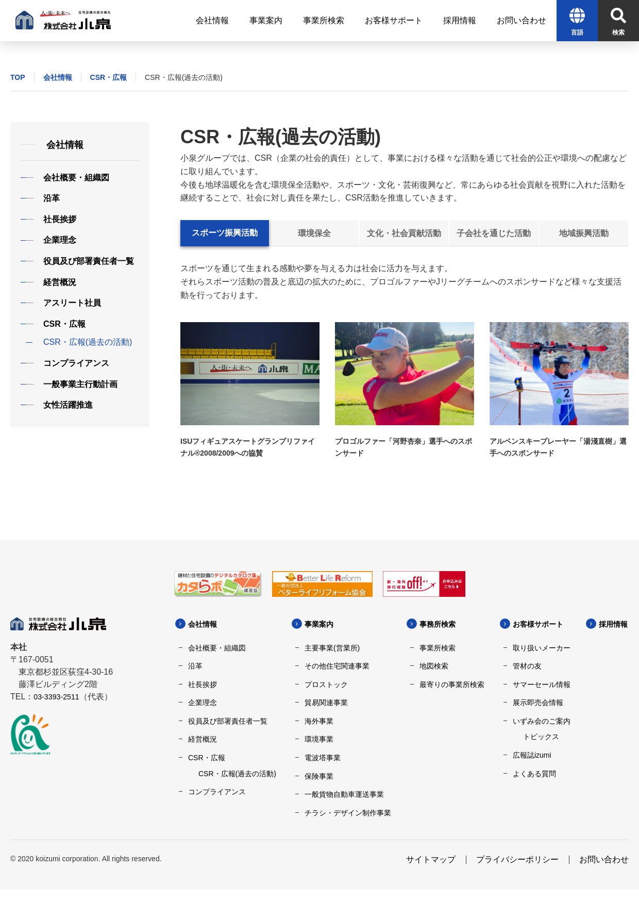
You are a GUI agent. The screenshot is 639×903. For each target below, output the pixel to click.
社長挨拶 (202, 684)
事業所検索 (437, 648)
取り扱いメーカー (541, 648)
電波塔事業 (323, 758)
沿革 (195, 666)
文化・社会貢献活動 (404, 233)
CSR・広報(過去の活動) (237, 774)
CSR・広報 (108, 77)
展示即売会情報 (538, 702)
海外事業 (319, 721)
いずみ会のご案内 (541, 721)
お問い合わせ (604, 872)
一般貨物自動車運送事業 (344, 794)
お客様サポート (541, 624)
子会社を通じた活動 (494, 233)
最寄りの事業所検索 (451, 684)
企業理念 (202, 702)
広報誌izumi (532, 755)
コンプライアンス (217, 792)
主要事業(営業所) (332, 648)
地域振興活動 (584, 233)
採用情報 (220, 825)
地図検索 (433, 666)
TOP (17, 77)
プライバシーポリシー (517, 872)
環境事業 (319, 739)
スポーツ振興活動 (225, 232)
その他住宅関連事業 (337, 666)
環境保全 (314, 233)
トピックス (541, 736)
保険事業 (319, 776)
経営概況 (202, 739)
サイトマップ (431, 872)
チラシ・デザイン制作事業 (348, 813)
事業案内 (321, 624)
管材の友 (527, 666)
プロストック (326, 684)
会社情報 (57, 77)
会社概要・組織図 (217, 648)
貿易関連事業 (326, 702)
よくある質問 (534, 774)
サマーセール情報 (541, 684)
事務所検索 (440, 624)
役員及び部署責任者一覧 (227, 721)
